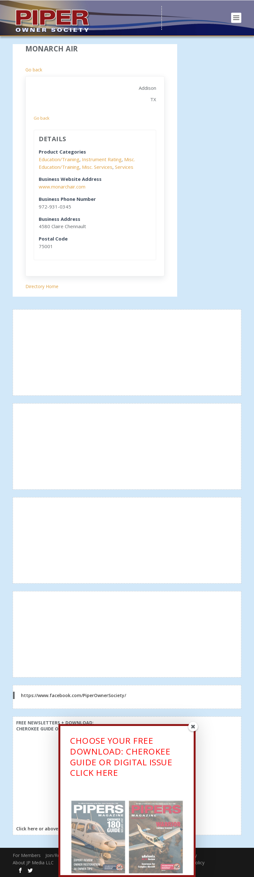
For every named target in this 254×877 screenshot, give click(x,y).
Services (124, 167)
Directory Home (41, 286)
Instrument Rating (102, 159)
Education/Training (59, 159)
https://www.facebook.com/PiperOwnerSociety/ (73, 695)
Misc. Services (97, 167)
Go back (33, 70)
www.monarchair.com (62, 186)
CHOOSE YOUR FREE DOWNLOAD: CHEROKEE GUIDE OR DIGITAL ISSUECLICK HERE (121, 758)
